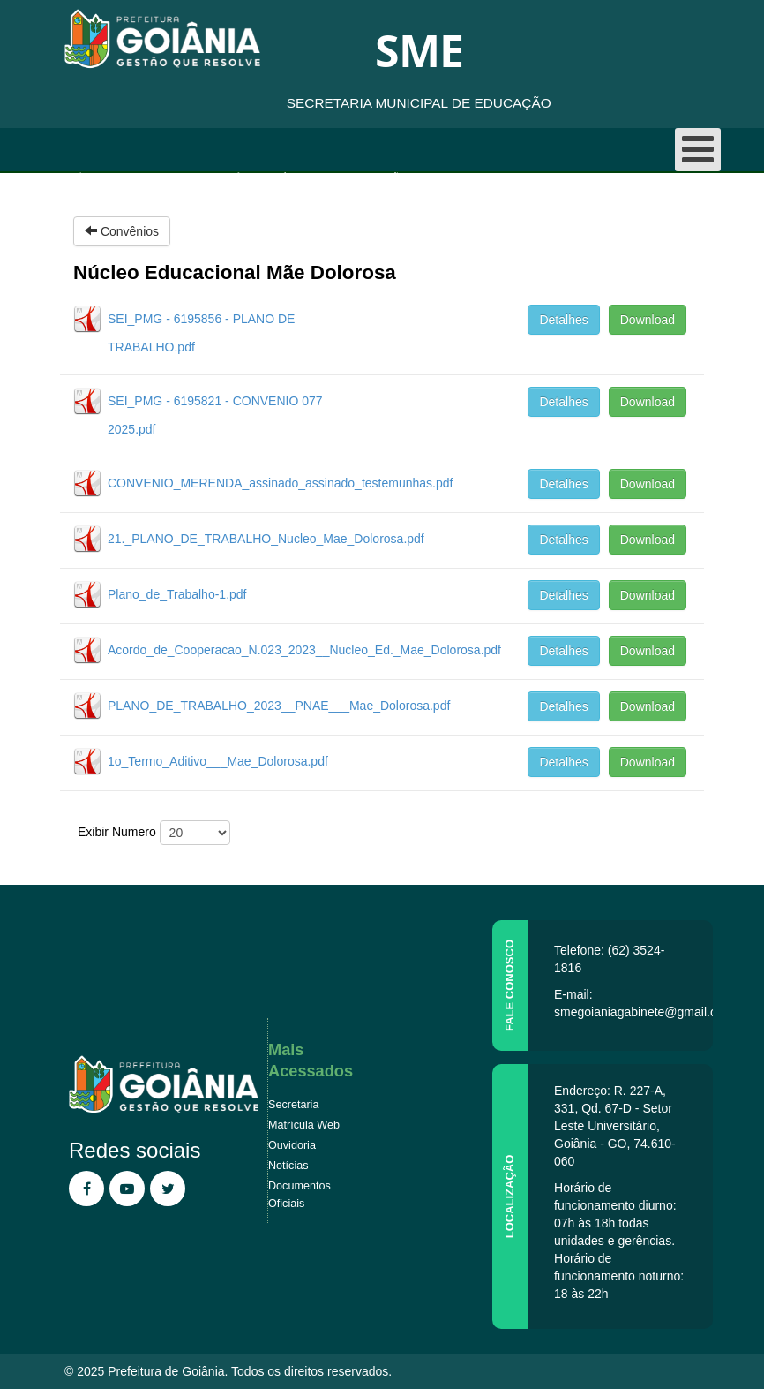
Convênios (236, 177)
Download (647, 320)
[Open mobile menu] (698, 149)
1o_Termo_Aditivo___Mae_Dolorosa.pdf (218, 761)
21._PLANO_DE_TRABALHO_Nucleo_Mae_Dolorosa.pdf (266, 539)
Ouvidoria (292, 1145)
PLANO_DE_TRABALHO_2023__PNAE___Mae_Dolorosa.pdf (279, 705)
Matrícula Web (304, 1125)
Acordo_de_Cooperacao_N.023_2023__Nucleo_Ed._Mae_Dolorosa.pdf (304, 650)
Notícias (288, 1165)
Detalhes (563, 320)
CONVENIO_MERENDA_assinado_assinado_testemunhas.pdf (280, 483)
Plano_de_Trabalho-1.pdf (177, 594)
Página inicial (105, 177)
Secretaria (293, 1104)
